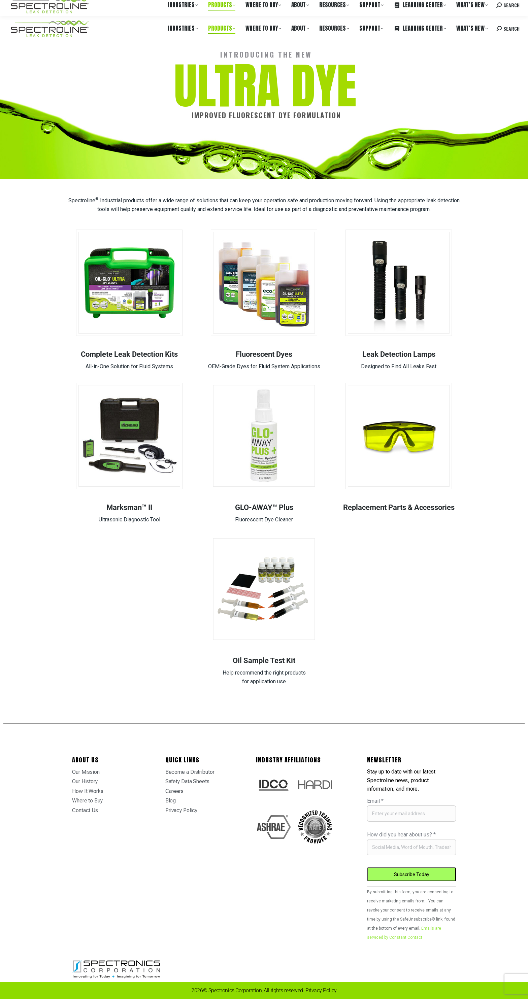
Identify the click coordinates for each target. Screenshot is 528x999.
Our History (85, 781)
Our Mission (86, 772)
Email (375, 801)
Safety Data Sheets (187, 781)
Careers (101, 6)
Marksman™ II (129, 507)
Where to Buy (75, 6)
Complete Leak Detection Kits (129, 354)
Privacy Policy (181, 810)
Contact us (467, 6)
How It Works (87, 791)
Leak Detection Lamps (398, 354)
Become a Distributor (189, 772)
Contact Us (85, 810)
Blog (170, 800)
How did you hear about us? (401, 834)
